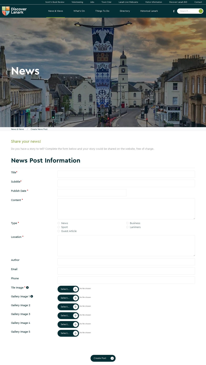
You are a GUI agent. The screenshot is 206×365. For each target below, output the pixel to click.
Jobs (92, 2)
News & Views (55, 11)
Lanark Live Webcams (128, 2)
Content (17, 200)
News (63, 223)
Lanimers (133, 227)
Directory (125, 11)
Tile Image (20, 287)
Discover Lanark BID (178, 2)
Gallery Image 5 (20, 332)
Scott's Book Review (54, 2)
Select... (65, 289)
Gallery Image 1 (22, 296)
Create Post (100, 358)
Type (15, 223)
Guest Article (67, 231)
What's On (79, 11)
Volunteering (77, 2)
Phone (15, 278)
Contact (198, 2)
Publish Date (19, 191)
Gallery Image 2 (20, 305)
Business (133, 223)
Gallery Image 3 (20, 314)
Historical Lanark (149, 11)
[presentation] (31, 344)
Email (14, 269)
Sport (63, 227)
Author (15, 260)
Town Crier (106, 2)
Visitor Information (153, 2)
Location (17, 237)
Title (14, 172)
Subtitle (16, 181)
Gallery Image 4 (20, 323)
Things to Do (102, 11)
